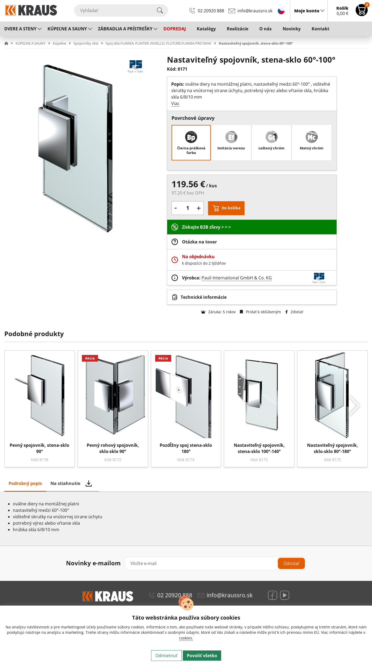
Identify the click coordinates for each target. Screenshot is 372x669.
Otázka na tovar (199, 242)
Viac (175, 103)
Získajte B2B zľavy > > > (206, 227)
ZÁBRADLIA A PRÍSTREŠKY (125, 29)
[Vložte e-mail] (215, 563)
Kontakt (320, 29)
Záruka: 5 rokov (218, 311)
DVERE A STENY (20, 29)
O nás (265, 29)
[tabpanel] (186, 519)
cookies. (186, 638)
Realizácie (237, 29)
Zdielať (294, 311)
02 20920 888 (211, 11)
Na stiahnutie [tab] (65, 483)
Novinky (292, 29)
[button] (9, 43)
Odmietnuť (166, 656)
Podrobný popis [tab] (25, 483)
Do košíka (231, 207)
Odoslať (291, 563)
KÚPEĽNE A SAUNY (67, 29)
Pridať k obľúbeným (260, 311)
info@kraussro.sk (255, 11)
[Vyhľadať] (121, 10)
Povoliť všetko (202, 656)
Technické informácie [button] (204, 297)
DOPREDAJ (174, 29)
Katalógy (206, 29)
